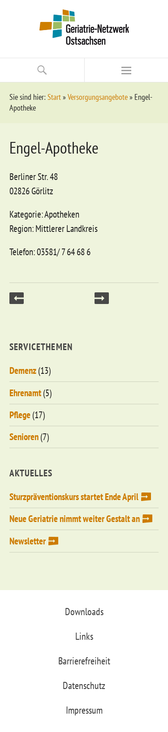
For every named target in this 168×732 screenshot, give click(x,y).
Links (84, 636)
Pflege (19, 415)
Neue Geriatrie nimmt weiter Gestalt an (74, 519)
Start (54, 97)
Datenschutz (84, 685)
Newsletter (27, 541)
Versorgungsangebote (98, 97)
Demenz (22, 370)
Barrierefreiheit (84, 661)
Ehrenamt (25, 393)
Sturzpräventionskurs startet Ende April (73, 497)
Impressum (84, 710)
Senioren (24, 437)
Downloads (84, 611)
